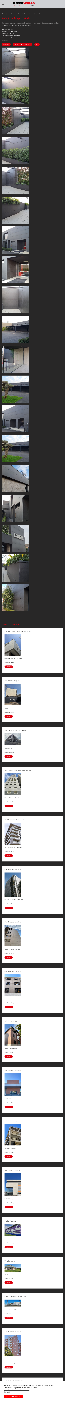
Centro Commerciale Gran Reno (15, 1297)
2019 (15, 31)
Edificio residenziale (11, 1021)
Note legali (7, 1392)
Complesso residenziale (13, 870)
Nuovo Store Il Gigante (13, 1071)
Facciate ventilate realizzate (18, 13)
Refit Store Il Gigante (12, 1170)
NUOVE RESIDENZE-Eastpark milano (17, 820)
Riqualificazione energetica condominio (18, 631)
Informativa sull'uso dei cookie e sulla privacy (17, 1390)
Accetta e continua (13, 1396)
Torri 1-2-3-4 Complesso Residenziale (18, 770)
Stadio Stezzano (10, 1221)
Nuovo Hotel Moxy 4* (12, 681)
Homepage (4, 13)
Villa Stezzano (10, 1261)
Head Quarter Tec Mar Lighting (15, 730)
